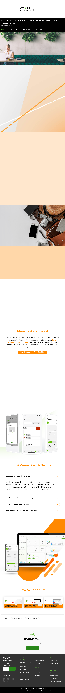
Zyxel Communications (55, 681)
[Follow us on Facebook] (4, 679)
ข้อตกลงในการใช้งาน (28, 691)
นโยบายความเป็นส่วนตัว (40, 691)
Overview (4, 29)
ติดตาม (12, 669)
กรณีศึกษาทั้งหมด (53, 678)
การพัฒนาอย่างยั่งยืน (54, 675)
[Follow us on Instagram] (4, 682)
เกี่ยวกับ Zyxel (53, 673)
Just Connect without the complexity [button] (19, 498)
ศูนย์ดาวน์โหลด (23, 669)
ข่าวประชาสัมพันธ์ (38, 670)
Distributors (38, 663)
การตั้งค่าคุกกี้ (51, 691)
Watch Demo (25, 352)
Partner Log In (53, 660)
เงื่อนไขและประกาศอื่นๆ (24, 679)
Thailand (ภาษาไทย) (40, 10)
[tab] (32, 476)
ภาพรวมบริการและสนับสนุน (25, 662)
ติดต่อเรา (32, 648)
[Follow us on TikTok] (8, 682)
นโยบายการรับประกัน (24, 672)
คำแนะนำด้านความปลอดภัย (25, 675)
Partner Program (54, 663)
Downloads (38, 29)
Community (23, 666)
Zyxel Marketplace (39, 660)
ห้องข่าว (37, 667)
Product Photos (15, 29)
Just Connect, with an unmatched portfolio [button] (22, 511)
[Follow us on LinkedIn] (13, 679)
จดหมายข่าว (37, 675)
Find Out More (39, 352)
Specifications (27, 29)
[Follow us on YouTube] (8, 679)
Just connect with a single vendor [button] (18, 476)
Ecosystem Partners (55, 666)
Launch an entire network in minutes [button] (19, 504)
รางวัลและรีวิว (38, 673)
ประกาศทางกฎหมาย (16, 691)
